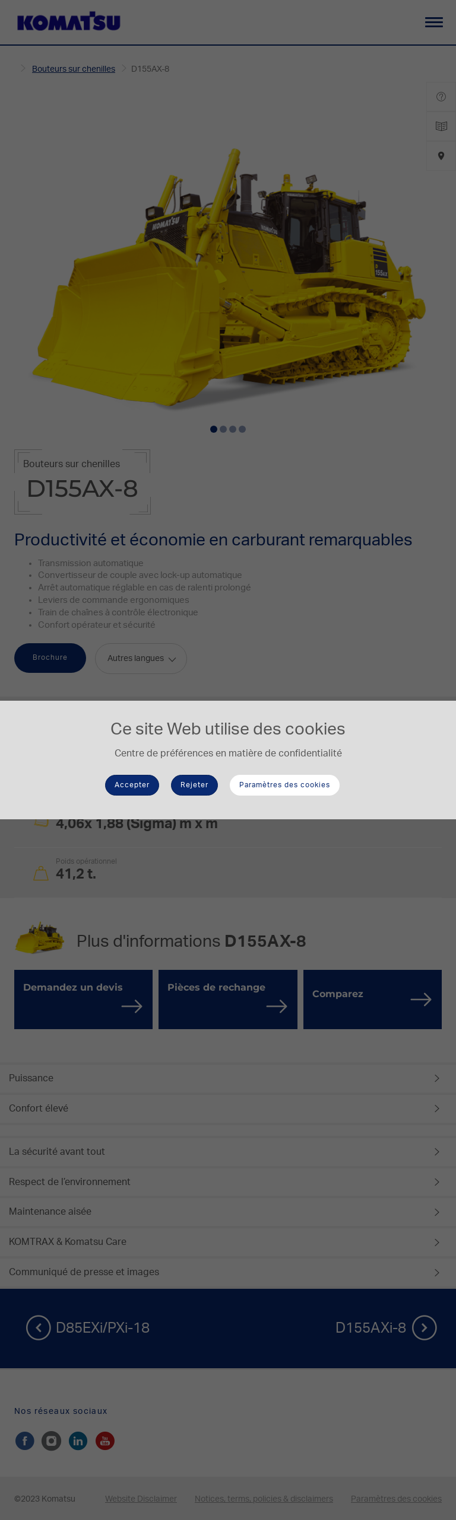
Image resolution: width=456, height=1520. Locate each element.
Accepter (132, 784)
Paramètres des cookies (284, 784)
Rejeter (194, 784)
